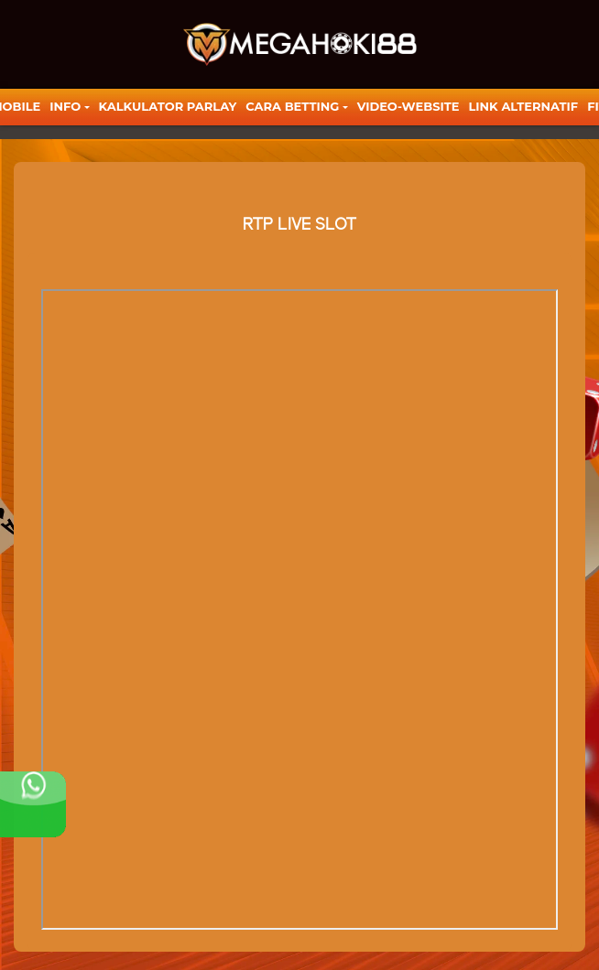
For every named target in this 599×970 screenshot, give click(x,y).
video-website (408, 106)
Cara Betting (292, 106)
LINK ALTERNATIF (523, 106)
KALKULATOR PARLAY (168, 106)
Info (65, 106)
